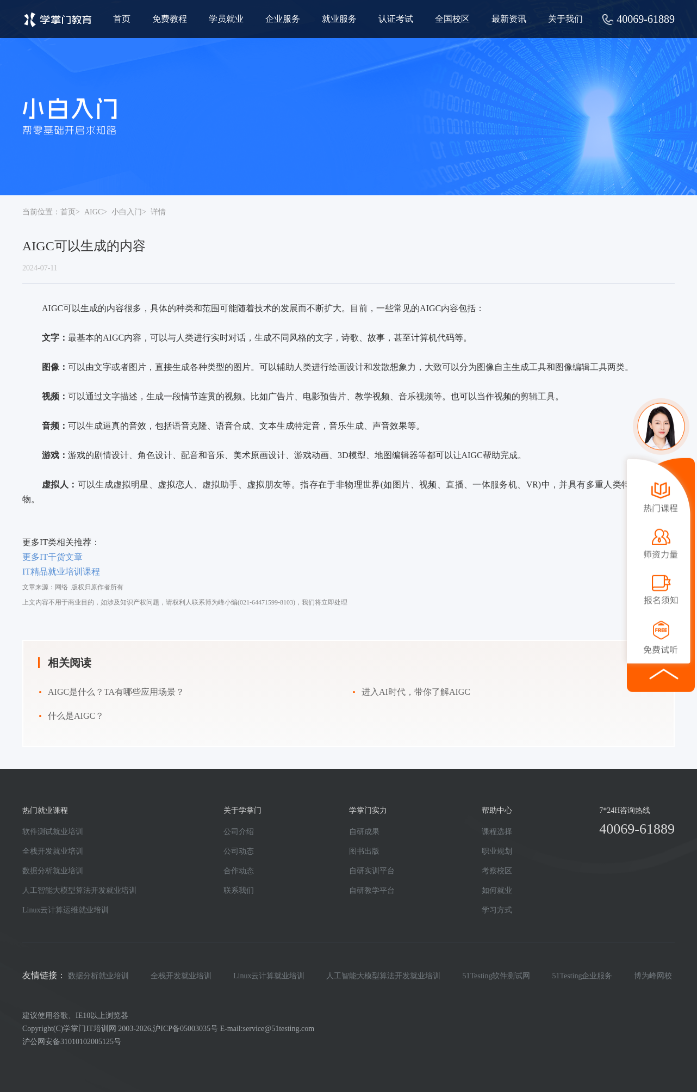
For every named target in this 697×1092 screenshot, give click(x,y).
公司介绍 (238, 832)
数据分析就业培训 (52, 871)
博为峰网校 (653, 976)
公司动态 (238, 851)
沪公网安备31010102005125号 (71, 1042)
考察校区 (497, 871)
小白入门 (126, 212)
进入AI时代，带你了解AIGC (416, 691)
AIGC (93, 212)
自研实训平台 (372, 871)
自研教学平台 (372, 890)
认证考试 (395, 18)
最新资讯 (508, 18)
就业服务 (339, 18)
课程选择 (497, 832)
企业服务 (282, 18)
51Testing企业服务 (582, 976)
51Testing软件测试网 (496, 976)
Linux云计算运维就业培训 (65, 910)
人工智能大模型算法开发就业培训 (79, 890)
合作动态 (238, 871)
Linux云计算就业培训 (268, 976)
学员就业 (226, 18)
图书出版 (364, 851)
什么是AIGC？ (76, 715)
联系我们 (238, 890)
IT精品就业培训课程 (61, 571)
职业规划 (497, 851)
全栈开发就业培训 (52, 851)
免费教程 (169, 18)
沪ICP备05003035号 (185, 1029)
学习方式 (497, 910)
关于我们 (565, 18)
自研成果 (364, 832)
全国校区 (452, 18)
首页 (121, 18)
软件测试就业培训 (52, 832)
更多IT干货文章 (52, 557)
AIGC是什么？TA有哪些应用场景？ (116, 691)
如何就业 (497, 890)
